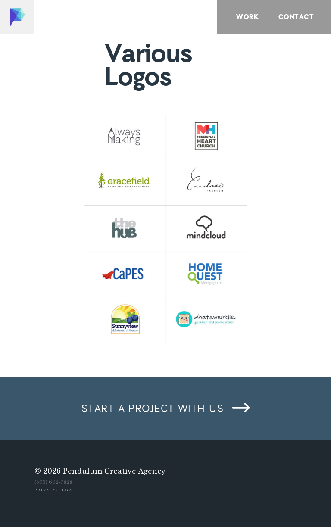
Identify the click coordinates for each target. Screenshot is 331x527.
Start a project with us (152, 409)
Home (17, 17)
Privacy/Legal (55, 490)
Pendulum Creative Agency (114, 471)
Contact (296, 17)
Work (247, 17)
